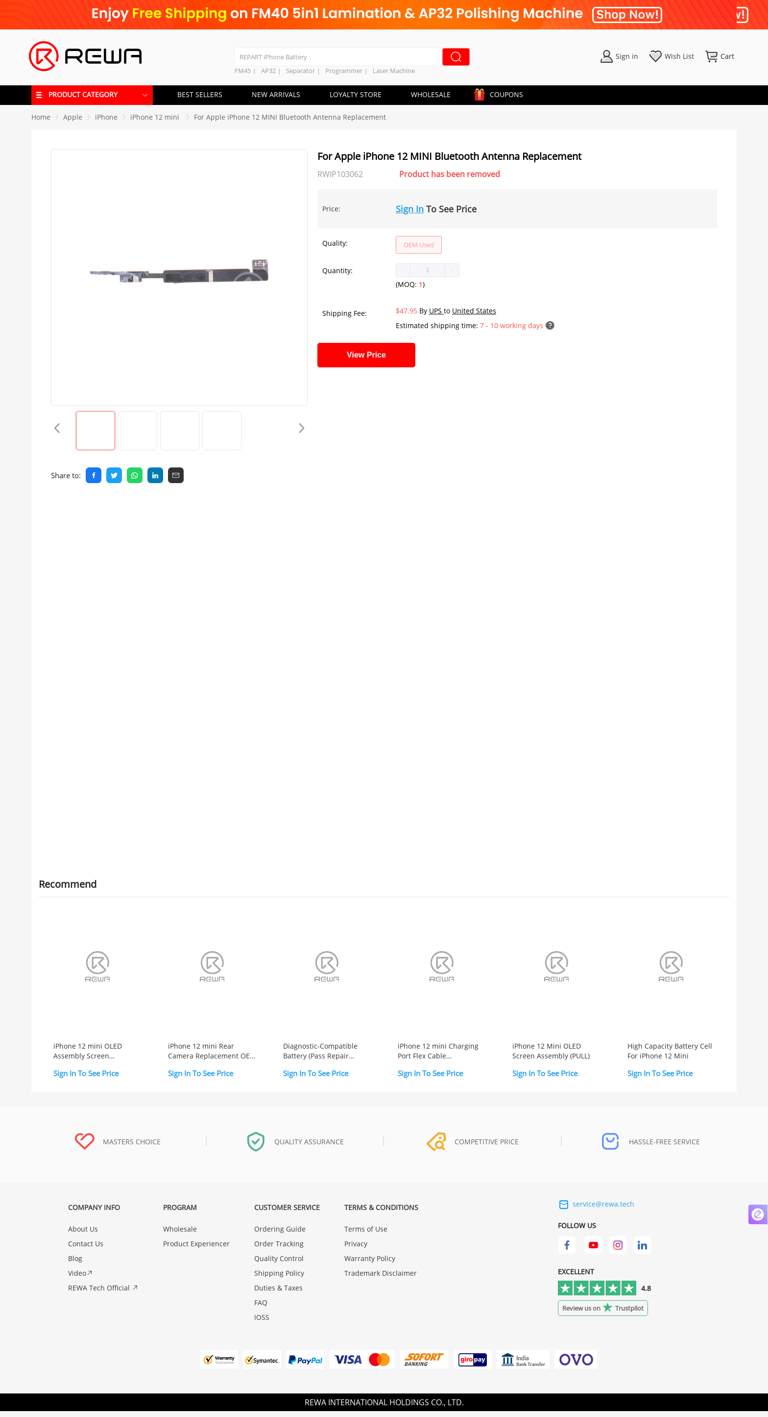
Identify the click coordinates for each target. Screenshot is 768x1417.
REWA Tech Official (103, 1293)
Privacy (355, 1249)
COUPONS (501, 93)
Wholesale (180, 1234)
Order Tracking (279, 1249)
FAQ (260, 1308)
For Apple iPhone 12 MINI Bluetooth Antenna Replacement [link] (290, 117)
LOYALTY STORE (356, 94)
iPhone (106, 117)
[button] (403, 270)
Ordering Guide (280, 1234)
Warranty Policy (369, 1264)
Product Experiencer (196, 1249)
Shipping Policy (279, 1279)
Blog (75, 1264)
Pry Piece (110, 676)
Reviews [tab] (125, 509)
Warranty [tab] (265, 509)
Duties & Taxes (278, 1293)
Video (80, 1279)
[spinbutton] (427, 270)
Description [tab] (65, 509)
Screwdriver (115, 665)
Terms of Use (365, 1234)
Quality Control (279, 1264)
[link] (72, 117)
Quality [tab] (212, 509)
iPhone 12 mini (155, 117)
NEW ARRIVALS (276, 94)
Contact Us (85, 1249)
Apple (72, 117)
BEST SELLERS (199, 94)
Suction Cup (116, 688)
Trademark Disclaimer (380, 1279)
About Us (83, 1234)
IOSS (261, 1323)
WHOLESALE (431, 94)
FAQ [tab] (169, 509)
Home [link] (40, 117)
